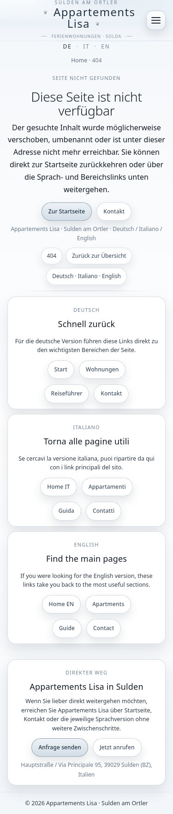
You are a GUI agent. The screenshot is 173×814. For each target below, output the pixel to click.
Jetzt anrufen (117, 747)
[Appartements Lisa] (86, 20)
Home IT (58, 487)
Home (79, 60)
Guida (66, 511)
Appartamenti (107, 487)
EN (105, 46)
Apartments (108, 604)
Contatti (103, 511)
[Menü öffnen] (156, 20)
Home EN (61, 604)
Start (60, 369)
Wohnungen (102, 369)
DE (67, 46)
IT (86, 46)
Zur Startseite (66, 211)
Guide (67, 628)
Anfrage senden (59, 747)
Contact (103, 628)
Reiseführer (67, 393)
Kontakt (114, 211)
